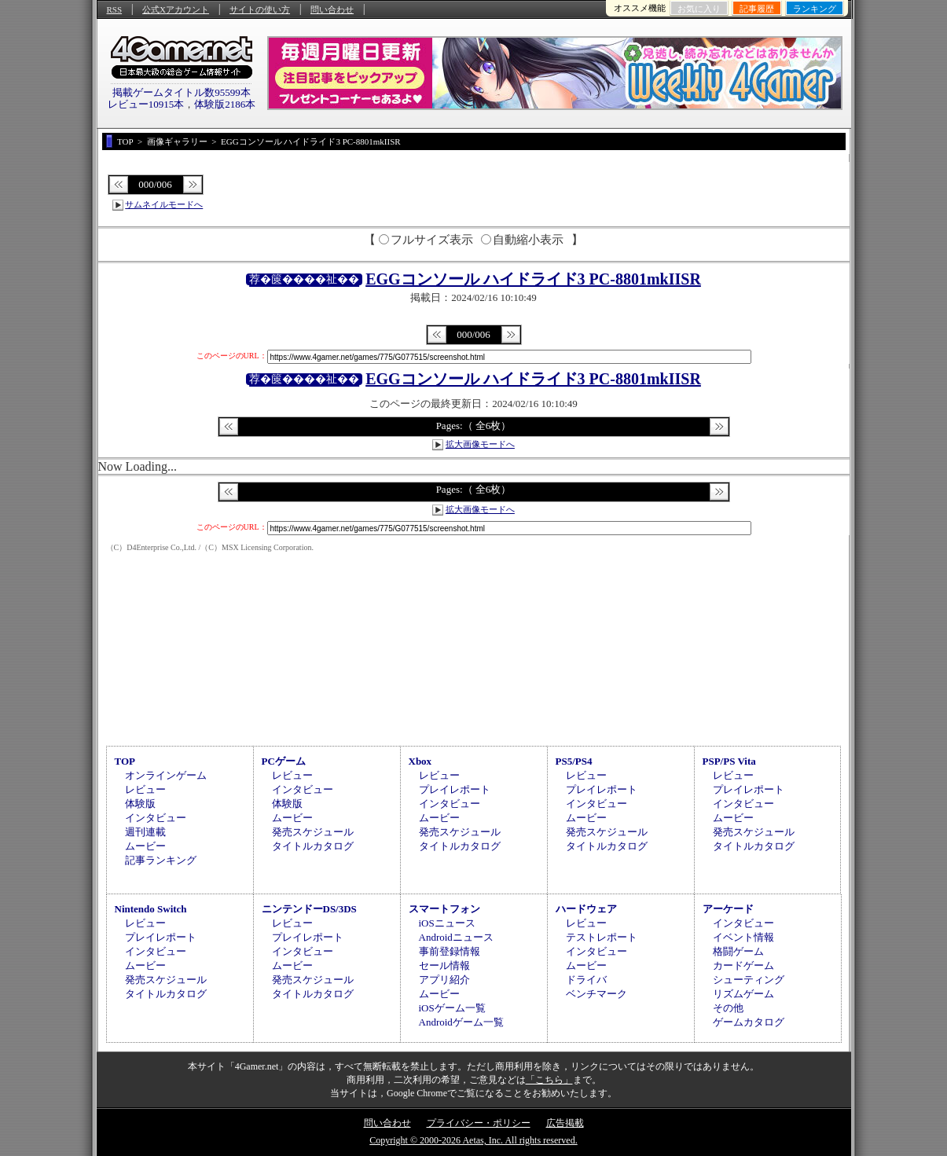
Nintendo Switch (151, 909)
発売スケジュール (313, 832)
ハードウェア (586, 909)
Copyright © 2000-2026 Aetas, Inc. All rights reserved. (473, 1140)
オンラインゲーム (166, 775)
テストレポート (601, 937)
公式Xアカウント (175, 9)
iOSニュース (447, 923)
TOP (125, 761)
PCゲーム (284, 761)
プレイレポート (454, 789)
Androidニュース (456, 937)
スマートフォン (444, 909)
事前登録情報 (449, 951)
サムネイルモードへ (164, 204)
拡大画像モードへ (480, 444)
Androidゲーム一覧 (461, 1022)
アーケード (728, 909)
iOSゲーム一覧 (452, 1008)
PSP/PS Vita (729, 761)
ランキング (814, 8)
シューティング (748, 979)
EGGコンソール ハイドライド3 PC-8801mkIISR (533, 279)
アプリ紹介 (444, 979)
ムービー (145, 846)
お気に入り (699, 8)
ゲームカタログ (748, 1022)
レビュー (145, 789)
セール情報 (444, 965)
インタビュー (155, 818)
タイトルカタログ (313, 846)
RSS (115, 9)
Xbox (420, 761)
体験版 (140, 803)
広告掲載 (565, 1122)
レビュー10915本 (146, 104)
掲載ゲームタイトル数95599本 (181, 92)
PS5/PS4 (574, 761)
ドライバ (586, 979)
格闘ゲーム (738, 951)
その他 (728, 1008)
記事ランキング (160, 860)
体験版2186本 (224, 104)
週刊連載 (145, 832)
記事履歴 (757, 8)
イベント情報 (743, 937)
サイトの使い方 (259, 9)
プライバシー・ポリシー (478, 1122)
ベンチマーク (596, 994)
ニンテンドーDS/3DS (309, 909)
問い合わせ (332, 9)
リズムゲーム (743, 994)
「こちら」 (549, 1079)
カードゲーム (743, 965)
